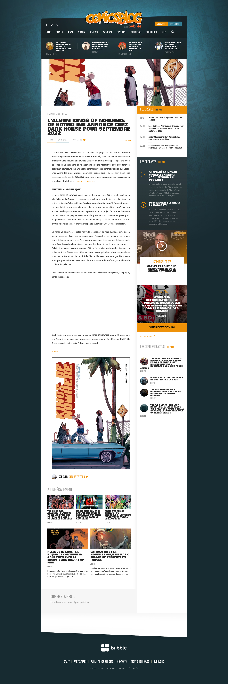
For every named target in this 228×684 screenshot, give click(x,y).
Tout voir (158, 110)
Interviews (136, 34)
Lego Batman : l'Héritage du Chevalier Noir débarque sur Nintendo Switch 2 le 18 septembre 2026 (162, 128)
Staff (67, 665)
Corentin (60, 476)
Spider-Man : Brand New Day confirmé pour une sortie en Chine (160, 137)
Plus (164, 34)
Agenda (81, 34)
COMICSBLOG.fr (147, 336)
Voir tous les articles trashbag (162, 327)
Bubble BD (159, 665)
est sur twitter (78, 476)
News (70, 34)
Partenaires (80, 665)
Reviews (93, 34)
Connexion (161, 24)
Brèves (59, 34)
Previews (107, 34)
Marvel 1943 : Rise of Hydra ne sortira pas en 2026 (161, 118)
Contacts (122, 665)
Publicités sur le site (102, 665)
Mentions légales (140, 665)
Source (55, 351)
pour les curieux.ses (85, 181)
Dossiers (121, 34)
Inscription (174, 24)
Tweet (128, 140)
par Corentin (78, 140)
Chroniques (151, 34)
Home (48, 34)
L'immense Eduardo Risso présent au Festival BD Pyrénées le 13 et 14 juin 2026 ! (161, 146)
